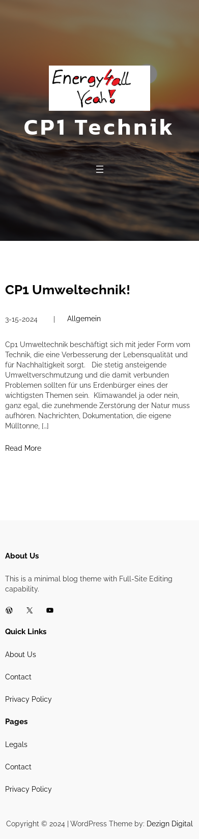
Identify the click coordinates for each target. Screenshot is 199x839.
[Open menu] (100, 169)
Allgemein (84, 319)
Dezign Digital (170, 824)
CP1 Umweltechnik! (67, 289)
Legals (16, 744)
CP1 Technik (99, 126)
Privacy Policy (28, 699)
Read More (23, 448)
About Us (20, 654)
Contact (18, 677)
